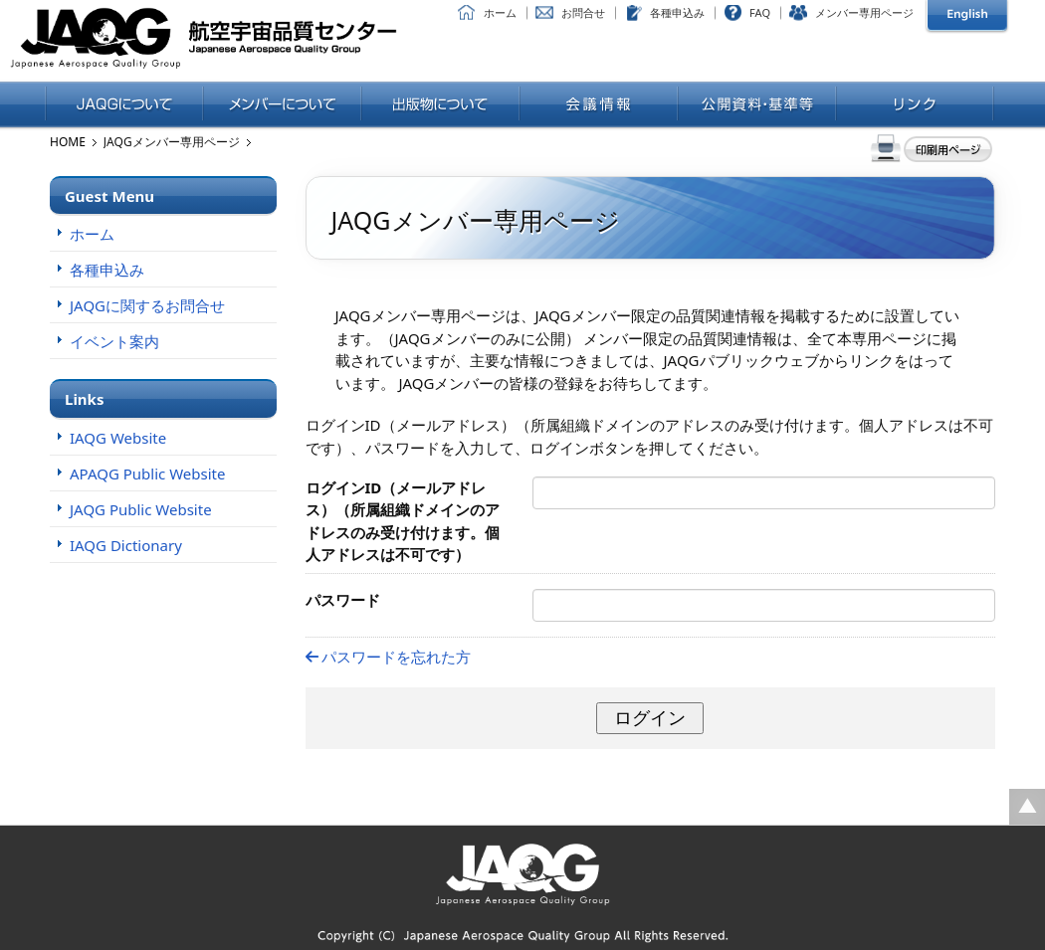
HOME (68, 141)
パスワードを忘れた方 (389, 656)
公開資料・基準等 (757, 105)
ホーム (500, 12)
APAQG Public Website (147, 473)
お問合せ (583, 12)
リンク (915, 105)
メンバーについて (282, 105)
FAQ (759, 12)
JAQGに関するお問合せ (147, 305)
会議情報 (599, 105)
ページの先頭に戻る (1027, 807)
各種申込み (677, 12)
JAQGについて (124, 105)
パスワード (343, 600)
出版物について (440, 105)
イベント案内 (114, 341)
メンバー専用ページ (864, 12)
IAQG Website (118, 438)
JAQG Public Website (141, 509)
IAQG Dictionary (126, 545)
